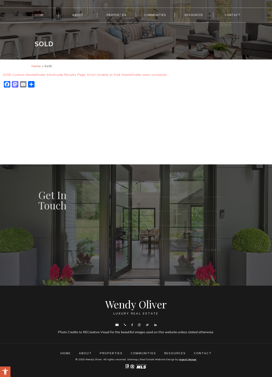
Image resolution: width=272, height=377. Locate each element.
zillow (147, 324)
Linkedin (155, 324)
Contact (232, 15)
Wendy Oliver (136, 307)
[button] (5, 372)
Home (39, 15)
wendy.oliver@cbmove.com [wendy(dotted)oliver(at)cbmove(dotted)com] (116, 325)
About (78, 15)
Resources (194, 15)
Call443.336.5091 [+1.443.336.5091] (125, 325)
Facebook (132, 324)
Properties (117, 15)
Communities (155, 15)
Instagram (139, 324)
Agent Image (188, 359)
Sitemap (132, 359)
